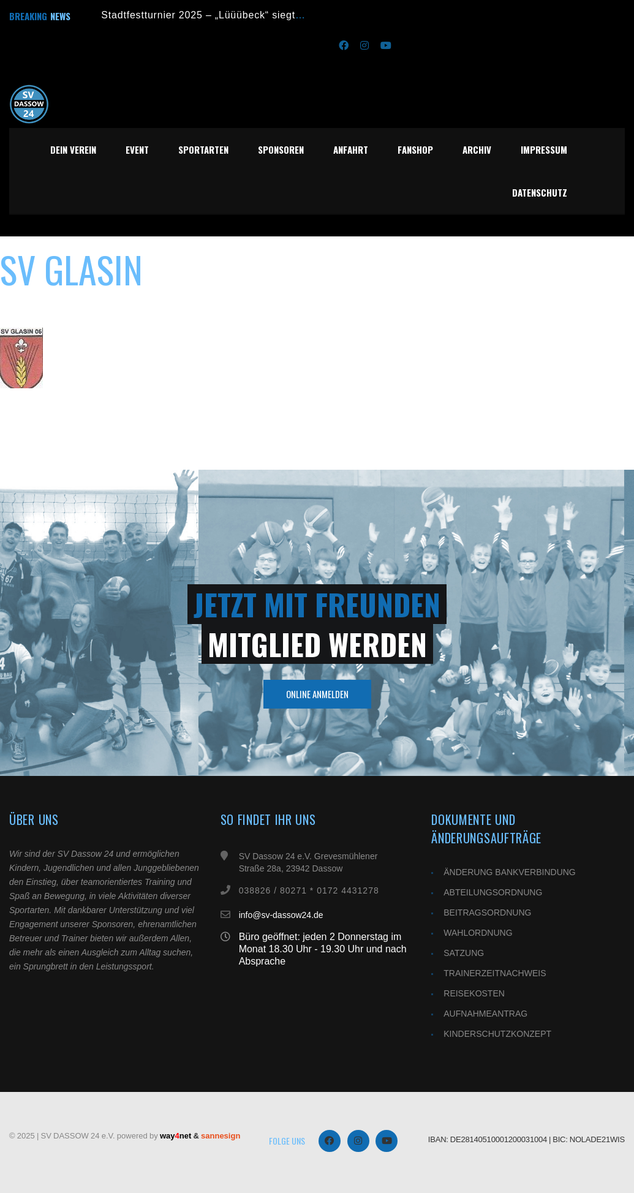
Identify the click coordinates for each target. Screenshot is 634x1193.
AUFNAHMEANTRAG (485, 1013)
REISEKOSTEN (474, 993)
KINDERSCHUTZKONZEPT (497, 1034)
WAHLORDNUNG (477, 933)
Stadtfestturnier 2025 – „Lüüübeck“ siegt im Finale (221, 15)
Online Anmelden (317, 694)
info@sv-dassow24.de (281, 915)
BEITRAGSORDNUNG (487, 912)
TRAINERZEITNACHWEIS (494, 973)
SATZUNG (463, 953)
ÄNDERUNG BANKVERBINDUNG (509, 872)
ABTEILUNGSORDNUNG (492, 892)
